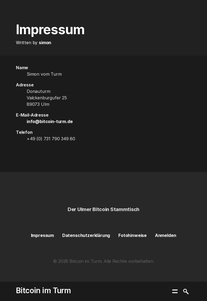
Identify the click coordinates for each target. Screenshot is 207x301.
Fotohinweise (132, 235)
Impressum (42, 235)
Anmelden (165, 235)
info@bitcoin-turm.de (50, 121)
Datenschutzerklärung (86, 235)
